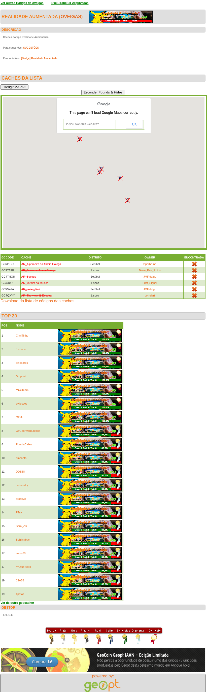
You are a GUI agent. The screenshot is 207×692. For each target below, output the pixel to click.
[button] (120, 178)
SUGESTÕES (31, 47)
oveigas (70, 16)
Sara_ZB (21, 526)
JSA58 (20, 580)
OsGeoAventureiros (28, 430)
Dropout (21, 376)
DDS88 (20, 471)
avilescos (21, 403)
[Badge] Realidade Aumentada (39, 58)
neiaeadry (22, 485)
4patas (20, 594)
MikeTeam (22, 389)
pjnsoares (22, 362)
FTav (19, 512)
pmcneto (21, 457)
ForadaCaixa (24, 444)
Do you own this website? (82, 124)
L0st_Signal (150, 282)
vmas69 (21, 553)
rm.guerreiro (23, 566)
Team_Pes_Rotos (150, 270)
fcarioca (21, 349)
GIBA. (19, 417)
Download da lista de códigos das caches (38, 301)
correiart (150, 295)
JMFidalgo (149, 276)
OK (134, 124)
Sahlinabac (22, 539)
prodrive (21, 498)
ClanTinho (22, 335)
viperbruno (149, 264)
